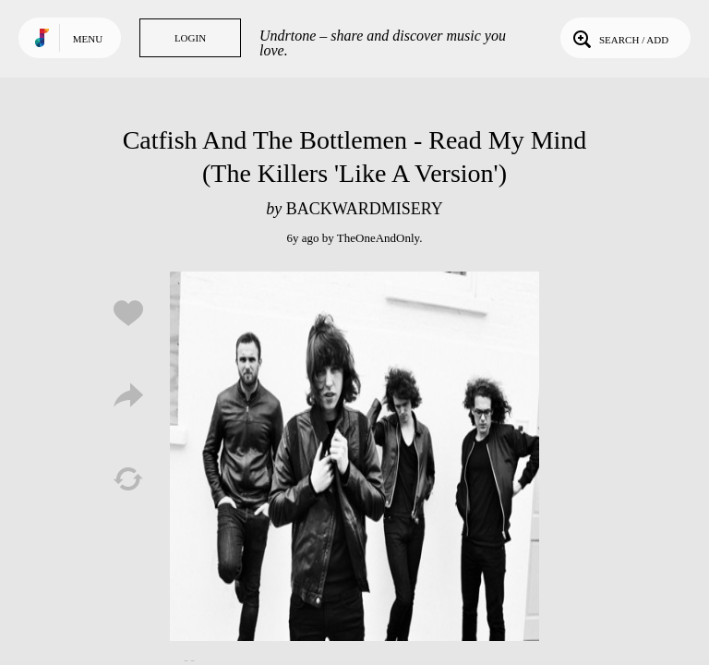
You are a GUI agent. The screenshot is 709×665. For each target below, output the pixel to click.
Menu (87, 38)
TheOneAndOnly (378, 238)
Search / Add (619, 38)
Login (190, 37)
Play (354, 456)
